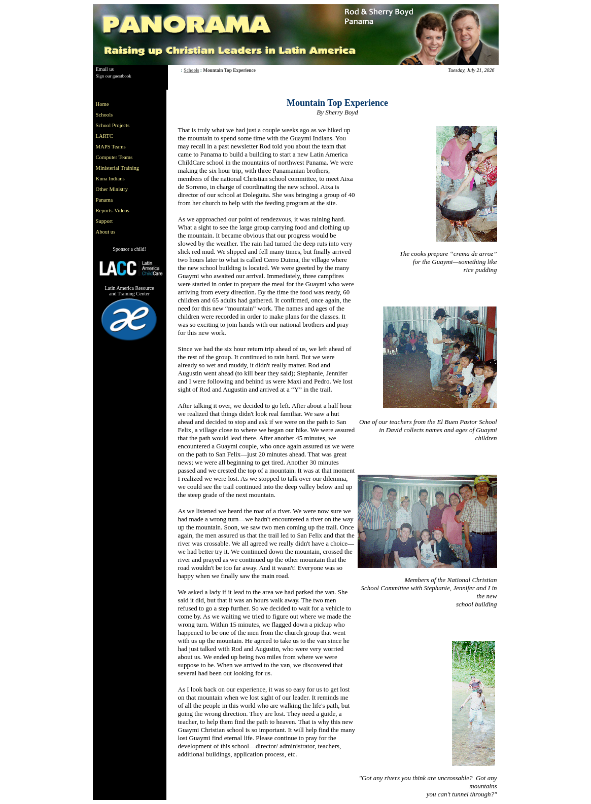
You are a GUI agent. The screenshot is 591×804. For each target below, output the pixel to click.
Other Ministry (112, 189)
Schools (191, 70)
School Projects (113, 125)
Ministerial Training (118, 168)
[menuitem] (120, 104)
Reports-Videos (112, 210)
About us (106, 232)
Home (102, 104)
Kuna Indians (110, 178)
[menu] (120, 168)
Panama (104, 200)
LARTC (104, 136)
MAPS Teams (111, 146)
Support (104, 221)
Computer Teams (114, 157)
